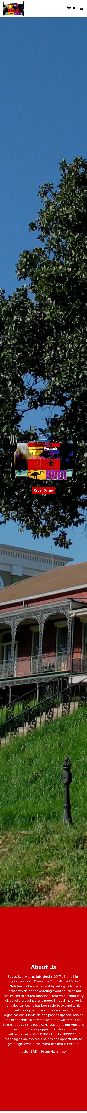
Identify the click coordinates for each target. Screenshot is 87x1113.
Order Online (43, 490)
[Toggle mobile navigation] (81, 8)
